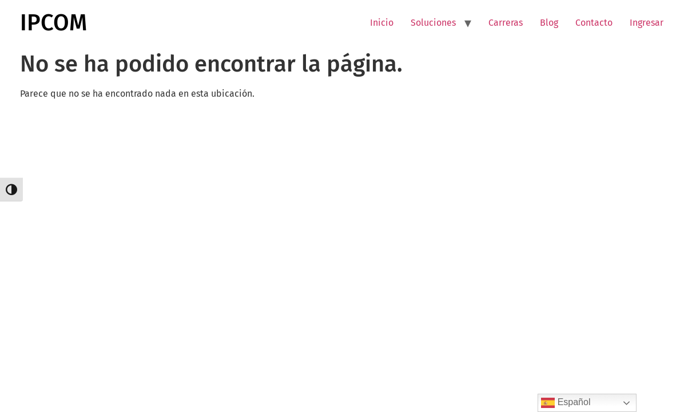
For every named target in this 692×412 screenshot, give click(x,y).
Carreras (505, 22)
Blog (549, 22)
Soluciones (433, 22)
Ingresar (646, 22)
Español (565, 403)
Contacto (594, 22)
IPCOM (53, 23)
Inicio (381, 22)
